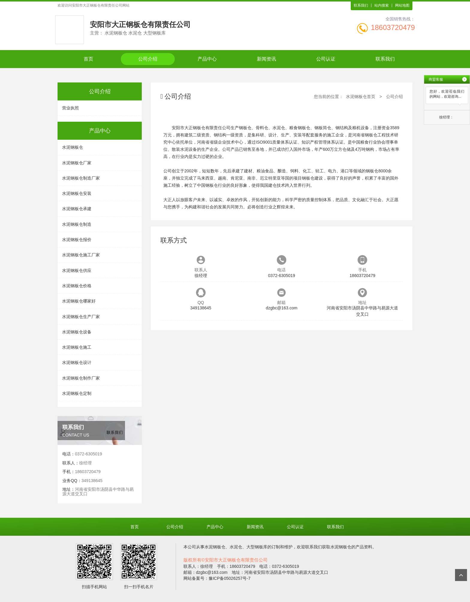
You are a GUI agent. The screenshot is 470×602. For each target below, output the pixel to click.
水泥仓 (236, 546)
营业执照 (70, 108)
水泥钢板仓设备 (76, 331)
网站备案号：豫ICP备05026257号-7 (217, 578)
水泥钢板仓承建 (76, 208)
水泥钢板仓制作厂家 (81, 378)
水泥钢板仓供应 (76, 270)
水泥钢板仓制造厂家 (81, 178)
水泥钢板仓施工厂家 (81, 254)
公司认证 (325, 58)
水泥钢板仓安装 (76, 193)
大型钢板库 (256, 546)
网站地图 (402, 5)
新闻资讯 (266, 58)
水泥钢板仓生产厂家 (81, 316)
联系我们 (361, 5)
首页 (88, 58)
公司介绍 (147, 58)
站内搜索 (381, 5)
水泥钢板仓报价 (76, 239)
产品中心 (207, 58)
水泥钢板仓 (72, 147)
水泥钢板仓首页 (360, 96)
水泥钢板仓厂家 (76, 162)
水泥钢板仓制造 (76, 224)
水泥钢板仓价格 (76, 285)
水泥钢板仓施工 (76, 347)
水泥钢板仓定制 (76, 393)
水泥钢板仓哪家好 (79, 301)
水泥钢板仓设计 (76, 362)
